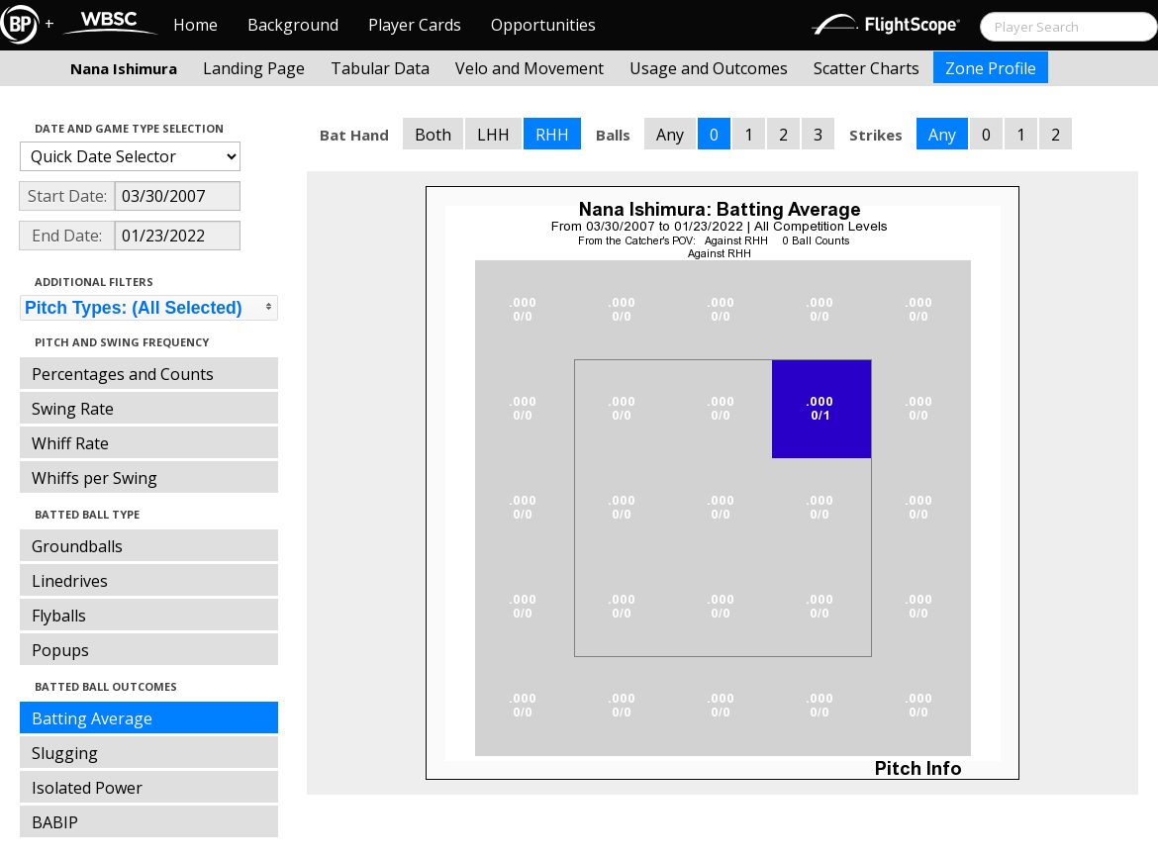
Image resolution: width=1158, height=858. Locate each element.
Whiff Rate (70, 443)
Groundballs (77, 546)
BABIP (55, 822)
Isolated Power (87, 788)
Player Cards (414, 25)
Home (195, 25)
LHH (493, 134)
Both (433, 134)
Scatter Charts (866, 68)
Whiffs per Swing (94, 478)
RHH (552, 134)
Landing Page (254, 68)
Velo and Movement (529, 68)
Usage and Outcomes (708, 68)
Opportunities (543, 25)
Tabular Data (380, 68)
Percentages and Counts (123, 374)
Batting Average (92, 718)
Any (670, 134)
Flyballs (59, 615)
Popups (60, 650)
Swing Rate (73, 409)
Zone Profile (990, 68)
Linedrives (70, 581)
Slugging (65, 753)
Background (292, 25)
